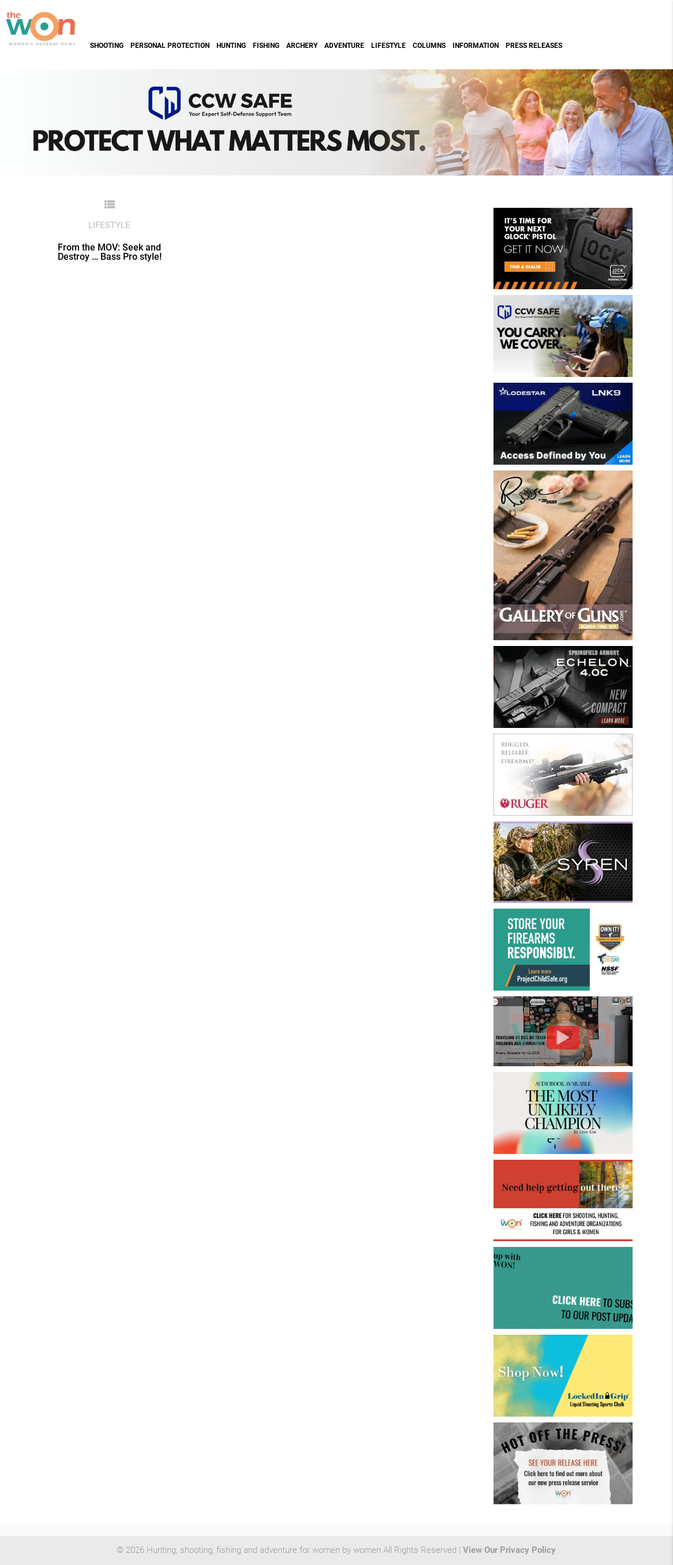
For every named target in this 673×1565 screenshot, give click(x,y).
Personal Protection (170, 46)
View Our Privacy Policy (509, 1550)
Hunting (231, 46)
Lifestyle (388, 46)
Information (476, 46)
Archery (301, 46)
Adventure (344, 46)
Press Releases (534, 46)
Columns (429, 46)
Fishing (266, 46)
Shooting (107, 46)
